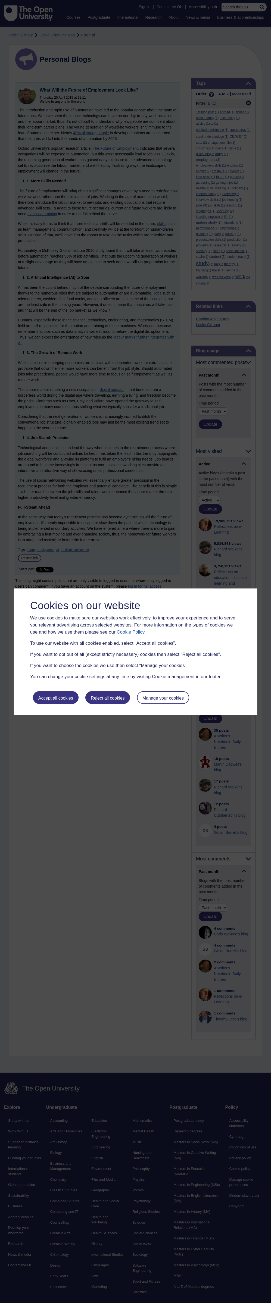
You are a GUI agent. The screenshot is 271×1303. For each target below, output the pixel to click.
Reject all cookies (108, 698)
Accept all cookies (55, 698)
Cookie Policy (130, 632)
